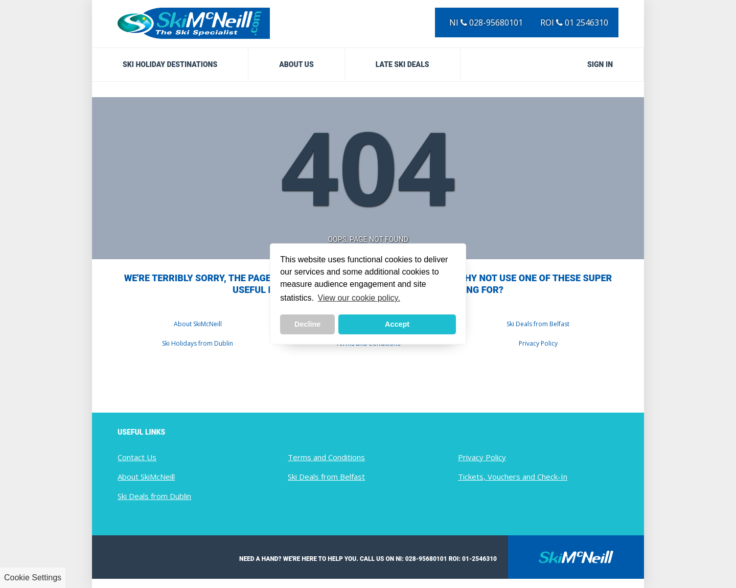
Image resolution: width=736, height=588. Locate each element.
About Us (296, 64)
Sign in (600, 64)
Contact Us (137, 457)
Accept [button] (397, 324)
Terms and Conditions (326, 457)
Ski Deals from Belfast (538, 324)
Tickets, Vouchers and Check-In (512, 476)
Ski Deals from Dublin (154, 496)
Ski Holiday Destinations (170, 64)
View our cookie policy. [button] (359, 297)
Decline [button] (307, 324)
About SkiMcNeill (198, 324)
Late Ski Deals (402, 64)
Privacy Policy (538, 343)
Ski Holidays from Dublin (197, 343)
